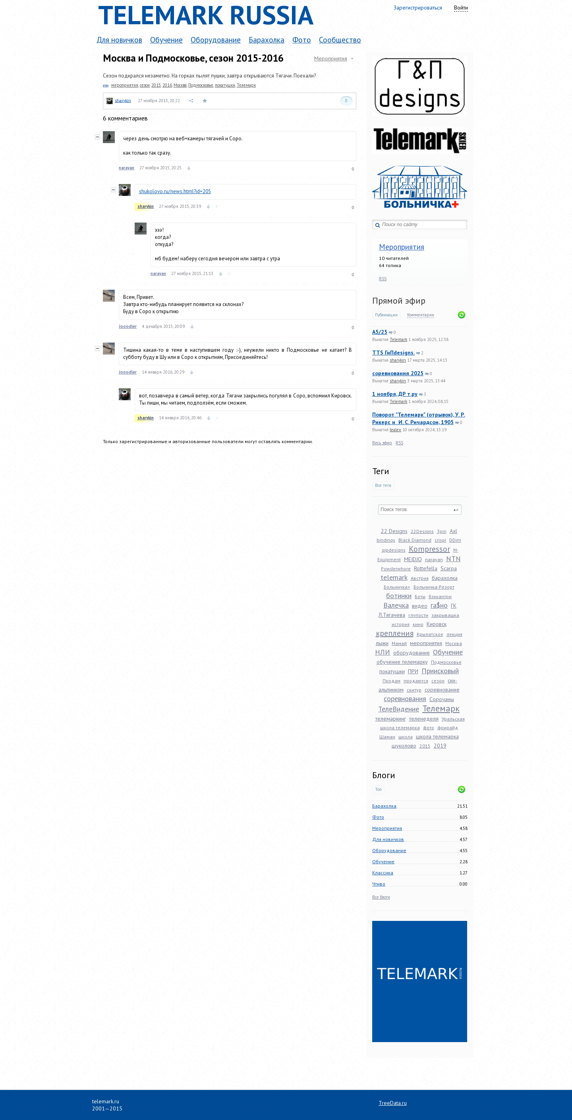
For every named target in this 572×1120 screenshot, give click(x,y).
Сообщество (340, 40)
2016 (167, 85)
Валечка (396, 605)
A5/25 (379, 331)
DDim (455, 540)
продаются (416, 681)
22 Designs (394, 531)
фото (428, 728)
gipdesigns (394, 550)
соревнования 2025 (397, 373)
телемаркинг (390, 718)
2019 (440, 745)
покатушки (392, 671)
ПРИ (413, 671)
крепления (395, 633)
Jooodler (128, 326)
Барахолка (266, 40)
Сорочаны (441, 699)
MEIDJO (413, 559)
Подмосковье (446, 662)
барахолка (445, 577)
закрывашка (445, 615)
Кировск (436, 624)
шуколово (404, 745)
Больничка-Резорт (434, 587)
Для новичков (119, 40)
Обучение (166, 40)
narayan (434, 559)
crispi (440, 540)
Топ (378, 789)
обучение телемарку (402, 661)
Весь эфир (382, 443)
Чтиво (378, 884)
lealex (395, 429)
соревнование (442, 689)
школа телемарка (437, 736)
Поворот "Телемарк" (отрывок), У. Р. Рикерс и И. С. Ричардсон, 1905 (418, 418)
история (401, 624)
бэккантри (440, 596)
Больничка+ (397, 587)
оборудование (411, 652)
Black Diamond (414, 540)
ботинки (399, 595)
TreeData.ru (393, 1102)
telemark (394, 577)
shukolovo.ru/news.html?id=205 (175, 191)
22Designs (422, 531)
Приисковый (440, 670)
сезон (437, 681)
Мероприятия (401, 247)
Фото (301, 40)
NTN (453, 558)
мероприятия (426, 643)
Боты (420, 596)
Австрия (420, 578)
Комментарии (420, 315)
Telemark (398, 339)
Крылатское (430, 634)
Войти (461, 7)
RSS (382, 278)
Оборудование (216, 40)
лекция (454, 634)
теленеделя (424, 718)
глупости (418, 615)
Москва (453, 643)
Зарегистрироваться (418, 7)
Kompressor (429, 549)
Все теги (383, 485)
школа (405, 737)
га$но (439, 605)
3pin (441, 531)
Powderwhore (396, 569)
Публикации (386, 315)
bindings (386, 540)
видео (419, 605)
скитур (414, 690)
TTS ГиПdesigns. (393, 352)
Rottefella (425, 568)
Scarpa (449, 568)
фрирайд (447, 728)
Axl (453, 531)
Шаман (387, 737)
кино (418, 624)
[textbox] (420, 509)
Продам (391, 681)
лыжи (382, 643)
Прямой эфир (398, 300)
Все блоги (381, 897)
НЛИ (382, 652)
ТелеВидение (398, 708)
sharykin (398, 360)
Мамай (399, 643)
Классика (382, 873)
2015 (425, 746)
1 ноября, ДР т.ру (394, 393)
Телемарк (441, 708)
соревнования (405, 698)
